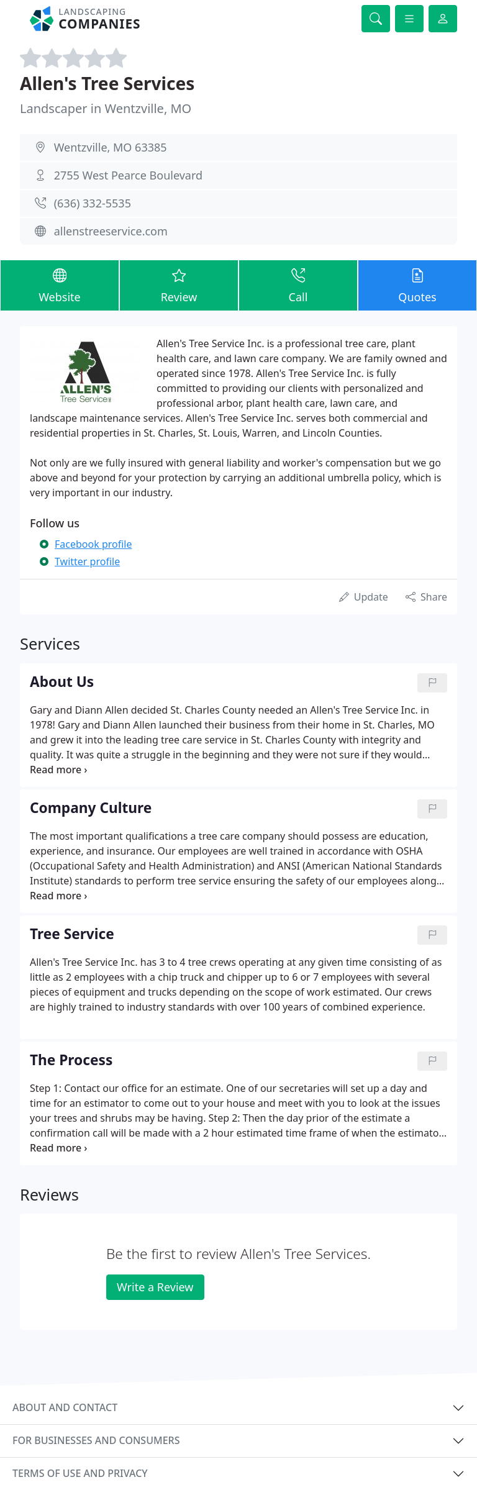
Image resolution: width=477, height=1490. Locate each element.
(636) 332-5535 (92, 203)
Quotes (417, 284)
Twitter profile (87, 561)
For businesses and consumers (95, 1440)
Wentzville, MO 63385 (110, 147)
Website (60, 284)
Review (179, 284)
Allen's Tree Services (107, 83)
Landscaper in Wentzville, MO (105, 108)
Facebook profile (93, 544)
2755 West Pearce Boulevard (128, 175)
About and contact (64, 1407)
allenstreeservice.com (111, 231)
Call (298, 284)
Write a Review (155, 1286)
